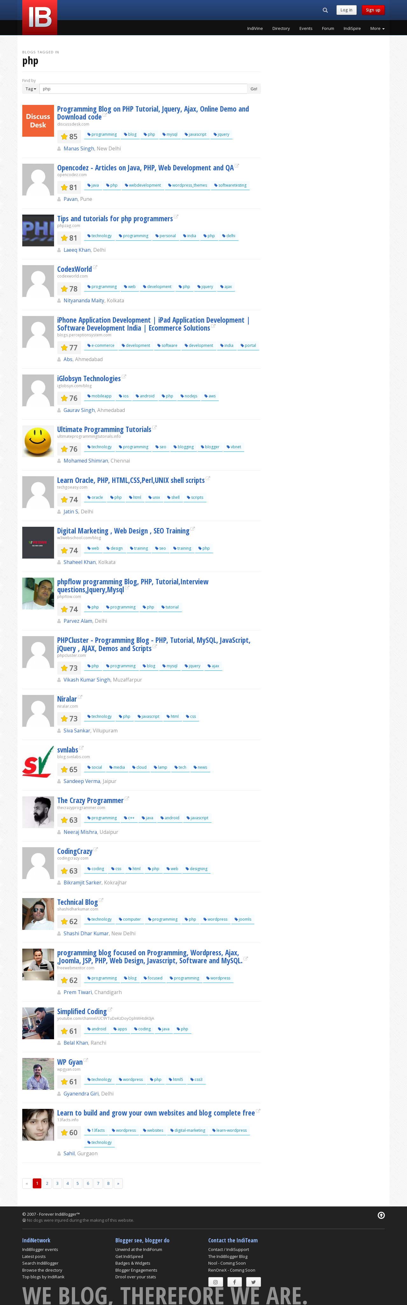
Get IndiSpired (129, 1256)
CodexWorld (74, 269)
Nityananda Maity (84, 300)
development (157, 286)
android (145, 396)
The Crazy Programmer (90, 800)
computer (130, 919)
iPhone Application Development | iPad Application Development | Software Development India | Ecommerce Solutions (153, 324)
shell (173, 497)
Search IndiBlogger (40, 1263)
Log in (347, 10)
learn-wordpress (229, 1130)
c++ (129, 818)
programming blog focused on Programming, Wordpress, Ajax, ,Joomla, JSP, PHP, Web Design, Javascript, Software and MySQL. (150, 956)
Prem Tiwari (78, 992)
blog (130, 134)
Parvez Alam (78, 620)
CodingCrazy (75, 851)
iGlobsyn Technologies (89, 378)
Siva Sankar (77, 730)
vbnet (234, 447)
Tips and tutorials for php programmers (115, 218)
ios (123, 396)
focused (153, 978)
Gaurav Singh (79, 410)
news (200, 767)
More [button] (377, 28)
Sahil (69, 1153)
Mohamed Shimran (86, 460)
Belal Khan (76, 1042)
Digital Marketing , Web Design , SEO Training (123, 530)
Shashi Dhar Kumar (86, 933)
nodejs (189, 396)
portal (248, 345)
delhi (228, 235)
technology (99, 235)
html (135, 497)
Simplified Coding (82, 1011)
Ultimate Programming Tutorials (104, 429)
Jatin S (71, 511)
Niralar (67, 699)
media (117, 767)
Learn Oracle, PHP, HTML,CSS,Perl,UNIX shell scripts (131, 480)
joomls (243, 919)
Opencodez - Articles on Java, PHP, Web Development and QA (145, 167)
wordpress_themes (187, 185)
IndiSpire (352, 28)
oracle (95, 497)
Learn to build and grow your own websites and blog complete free (156, 1113)
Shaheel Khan (80, 562)
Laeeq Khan (77, 249)
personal (165, 235)
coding (95, 868)
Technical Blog (77, 902)
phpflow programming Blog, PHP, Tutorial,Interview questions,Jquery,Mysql (133, 585)
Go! (254, 89)
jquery (221, 134)
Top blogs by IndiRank (43, 1277)
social (94, 767)
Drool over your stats (135, 1277)
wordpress (215, 919)
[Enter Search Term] (143, 89)
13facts (96, 1130)
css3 (196, 1079)
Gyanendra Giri (81, 1093)
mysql (169, 134)
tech (180, 767)
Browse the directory (42, 1270)
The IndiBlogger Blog (227, 1256)
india (189, 235)
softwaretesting (230, 185)
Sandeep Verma (82, 781)
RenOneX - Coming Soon (231, 1270)
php (149, 134)
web (130, 286)
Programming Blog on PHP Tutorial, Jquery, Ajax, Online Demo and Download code (153, 113)
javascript (195, 134)
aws (210, 396)
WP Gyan (70, 1062)
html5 (176, 1079)
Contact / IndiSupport (228, 1249)
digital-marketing (187, 1130)
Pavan (71, 199)
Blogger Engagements (136, 1270)
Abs (68, 359)
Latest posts (34, 1256)
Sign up (373, 10)
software (167, 345)
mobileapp (99, 396)
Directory (281, 28)
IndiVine (255, 28)
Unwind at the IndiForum (138, 1249)
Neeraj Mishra (80, 831)
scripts (195, 497)
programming (102, 134)
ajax (226, 286)
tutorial (170, 607)
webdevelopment (143, 185)
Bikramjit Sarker (82, 882)
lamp (160, 767)
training (139, 548)
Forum (328, 28)
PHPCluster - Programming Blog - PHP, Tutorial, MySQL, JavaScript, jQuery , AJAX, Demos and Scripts (154, 644)
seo (160, 447)
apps (120, 1029)
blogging (184, 447)
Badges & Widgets (132, 1263)
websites (153, 1130)
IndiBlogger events (40, 1249)
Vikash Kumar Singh (87, 679)
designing (196, 868)
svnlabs (67, 750)
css (191, 716)
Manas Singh (79, 148)
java (93, 185)
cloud (139, 767)
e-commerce (100, 345)
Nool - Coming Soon (227, 1263)
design (115, 548)
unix (154, 497)
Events (306, 28)
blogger (210, 447)
